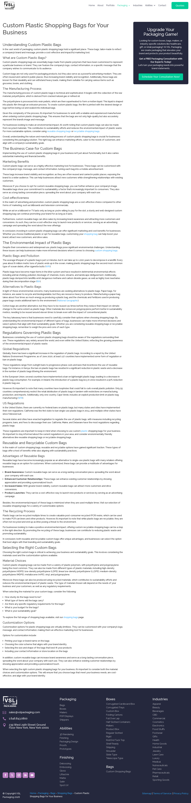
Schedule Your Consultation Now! (161, 76)
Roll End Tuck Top (115, 740)
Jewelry (157, 751)
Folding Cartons (114, 714)
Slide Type (111, 754)
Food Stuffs (159, 729)
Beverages (158, 711)
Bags (62, 705)
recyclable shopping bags (86, 131)
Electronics (158, 725)
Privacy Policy (181, 793)
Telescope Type (114, 758)
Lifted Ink (64, 774)
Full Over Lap (113, 718)
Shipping (110, 747)
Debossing (65, 763)
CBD (155, 714)
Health (156, 740)
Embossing (65, 767)
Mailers (63, 712)
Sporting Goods (161, 780)
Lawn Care (158, 754)
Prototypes (65, 749)
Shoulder (111, 751)
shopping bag (90, 234)
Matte (63, 778)
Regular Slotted (114, 733)
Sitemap (146, 793)
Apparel (157, 704)
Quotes (180, 5)
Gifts (155, 736)
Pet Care (157, 769)
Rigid (108, 736)
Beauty (156, 707)
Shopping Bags (64, 793)
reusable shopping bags (59, 131)
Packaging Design (69, 741)
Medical (157, 761)
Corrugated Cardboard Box (120, 704)
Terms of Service (162, 793)
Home (92, 5)
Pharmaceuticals (161, 772)
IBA (38, 281)
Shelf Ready (112, 743)
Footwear (158, 733)
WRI (48, 266)
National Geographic (68, 300)
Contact (162, 5)
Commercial (159, 718)
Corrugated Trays (115, 707)
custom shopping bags (106, 250)
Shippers (64, 719)
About (100, 5)
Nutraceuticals (160, 765)
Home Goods (160, 743)
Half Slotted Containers (118, 722)
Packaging (122, 5)
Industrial (157, 747)
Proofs (63, 745)
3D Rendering (67, 734)
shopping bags (70, 617)
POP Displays (66, 716)
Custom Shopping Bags (118, 771)
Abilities (149, 5)
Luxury (156, 758)
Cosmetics (158, 722)
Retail (155, 776)
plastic (84, 431)
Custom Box (112, 711)
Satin (62, 781)
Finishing (64, 738)
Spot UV (64, 785)
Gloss (63, 770)
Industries (137, 5)
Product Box (112, 729)
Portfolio (110, 5)
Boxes (63, 708)
